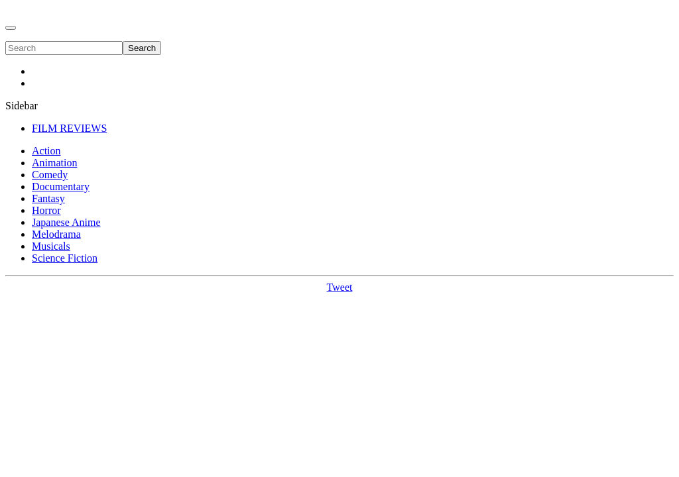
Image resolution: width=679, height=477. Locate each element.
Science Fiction (64, 258)
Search (142, 48)
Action (46, 150)
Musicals (51, 246)
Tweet (340, 287)
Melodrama (56, 234)
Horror (46, 210)
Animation (54, 162)
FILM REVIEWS (69, 128)
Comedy (50, 174)
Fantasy (48, 198)
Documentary (61, 186)
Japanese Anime (66, 222)
